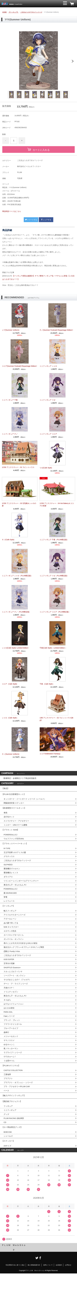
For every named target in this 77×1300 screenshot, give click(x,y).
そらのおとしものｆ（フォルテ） (18, 994)
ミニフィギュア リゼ (47, 400)
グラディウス (9, 864)
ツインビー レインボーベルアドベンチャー (22, 890)
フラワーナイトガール (13, 1041)
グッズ (6, 1138)
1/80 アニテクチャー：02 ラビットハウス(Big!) (56, 719)
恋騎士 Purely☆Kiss (12, 965)
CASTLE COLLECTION (14, 1090)
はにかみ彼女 (9, 1024)
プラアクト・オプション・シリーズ (19, 1103)
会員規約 (59, 1292)
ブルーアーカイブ (11, 1046)
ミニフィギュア (10, 1134)
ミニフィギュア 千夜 (10, 400)
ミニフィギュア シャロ (48, 366)
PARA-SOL (8, 1028)
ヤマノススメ (9, 1058)
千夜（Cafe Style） (47, 684)
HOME (4, 12)
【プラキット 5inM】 (11, 835)
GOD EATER (9, 973)
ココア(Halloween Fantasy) (50, 754)
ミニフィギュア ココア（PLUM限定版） (55, 612)
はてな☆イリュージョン (14, 1020)
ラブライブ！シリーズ (13, 1071)
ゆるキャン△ (9, 1063)
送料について (48, 1292)
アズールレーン (10, 930)
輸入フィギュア (10, 922)
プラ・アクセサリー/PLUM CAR (18, 1107)
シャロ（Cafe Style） (10, 718)
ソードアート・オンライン (15, 990)
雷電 (6, 907)
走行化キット (9, 821)
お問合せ (68, 1292)
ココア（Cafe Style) (9, 684)
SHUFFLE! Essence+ (13, 982)
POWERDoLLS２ (11, 841)
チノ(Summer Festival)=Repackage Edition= (56, 330)
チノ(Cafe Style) (8, 540)
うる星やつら (9, 1080)
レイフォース (9, 911)
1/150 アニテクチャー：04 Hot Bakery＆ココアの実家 (57, 504)
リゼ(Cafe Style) (46, 468)
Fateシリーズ (9, 1033)
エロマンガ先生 (10, 943)
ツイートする (31, 220)
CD (5, 1146)
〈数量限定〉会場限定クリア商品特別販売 (20, 779)
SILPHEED (8, 873)
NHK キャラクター (12, 939)
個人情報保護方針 (34, 1292)
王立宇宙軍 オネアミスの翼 (15, 860)
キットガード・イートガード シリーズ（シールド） (26, 802)
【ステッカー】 (8, 1167)
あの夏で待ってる (13, 935)
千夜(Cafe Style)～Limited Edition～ (53, 648)
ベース (6, 1112)
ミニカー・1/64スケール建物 (16, 830)
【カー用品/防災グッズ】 (13, 1152)
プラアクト (8, 1099)
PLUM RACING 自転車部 (14, 1142)
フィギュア (8, 1129)
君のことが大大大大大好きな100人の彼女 (22, 956)
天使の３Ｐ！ (9, 1003)
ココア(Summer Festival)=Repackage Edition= (19, 366)
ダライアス (8, 885)
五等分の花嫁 (9, 977)
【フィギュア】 (13, 12)
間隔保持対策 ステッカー (14, 806)
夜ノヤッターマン (11, 1067)
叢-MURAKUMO (11, 903)
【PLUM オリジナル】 (11, 1085)
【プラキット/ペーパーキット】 (15, 850)
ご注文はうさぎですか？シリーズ (31, 12)
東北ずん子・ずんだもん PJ (16, 894)
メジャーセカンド (11, 1054)
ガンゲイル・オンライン (14, 952)
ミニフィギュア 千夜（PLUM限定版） (54, 540)
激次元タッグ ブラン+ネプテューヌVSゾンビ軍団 (25, 960)
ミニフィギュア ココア (48, 434)
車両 (6, 817)
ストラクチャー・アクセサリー (17, 825)
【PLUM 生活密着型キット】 (14, 796)
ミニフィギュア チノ (10, 434)
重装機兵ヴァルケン (12, 877)
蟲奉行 (6, 1050)
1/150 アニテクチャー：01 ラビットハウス (18, 467)
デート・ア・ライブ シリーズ (16, 999)
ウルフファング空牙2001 (14, 845)
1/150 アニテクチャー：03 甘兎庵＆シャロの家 (19, 504)
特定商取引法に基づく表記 (15, 1292)
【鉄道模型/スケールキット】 (14, 812)
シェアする (46, 220)
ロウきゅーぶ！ (10, 1075)
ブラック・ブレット (12, 1037)
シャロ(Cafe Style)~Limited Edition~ (15, 648)
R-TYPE (7, 856)
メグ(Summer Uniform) (10, 330)
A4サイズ (8, 1172)
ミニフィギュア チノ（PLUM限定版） (16, 612)
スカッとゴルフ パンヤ (13, 986)
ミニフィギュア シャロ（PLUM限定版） (17, 576)
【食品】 (6, 790)
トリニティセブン (11, 1007)
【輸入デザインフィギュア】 (14, 1117)
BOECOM (8, 1157)
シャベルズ (8, 1161)
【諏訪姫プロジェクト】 (12, 1124)
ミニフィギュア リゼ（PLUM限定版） (54, 576)
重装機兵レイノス (11, 881)
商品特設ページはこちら (11, 211)
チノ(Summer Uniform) (10, 754)
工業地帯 (7, 1095)
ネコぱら (7, 1016)
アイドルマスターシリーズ (15, 926)
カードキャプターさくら (14, 947)
